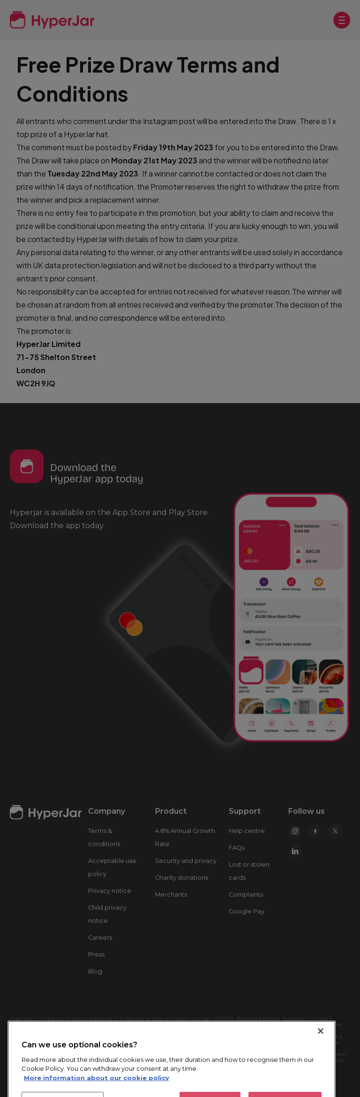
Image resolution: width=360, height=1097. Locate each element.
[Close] (320, 1068)
